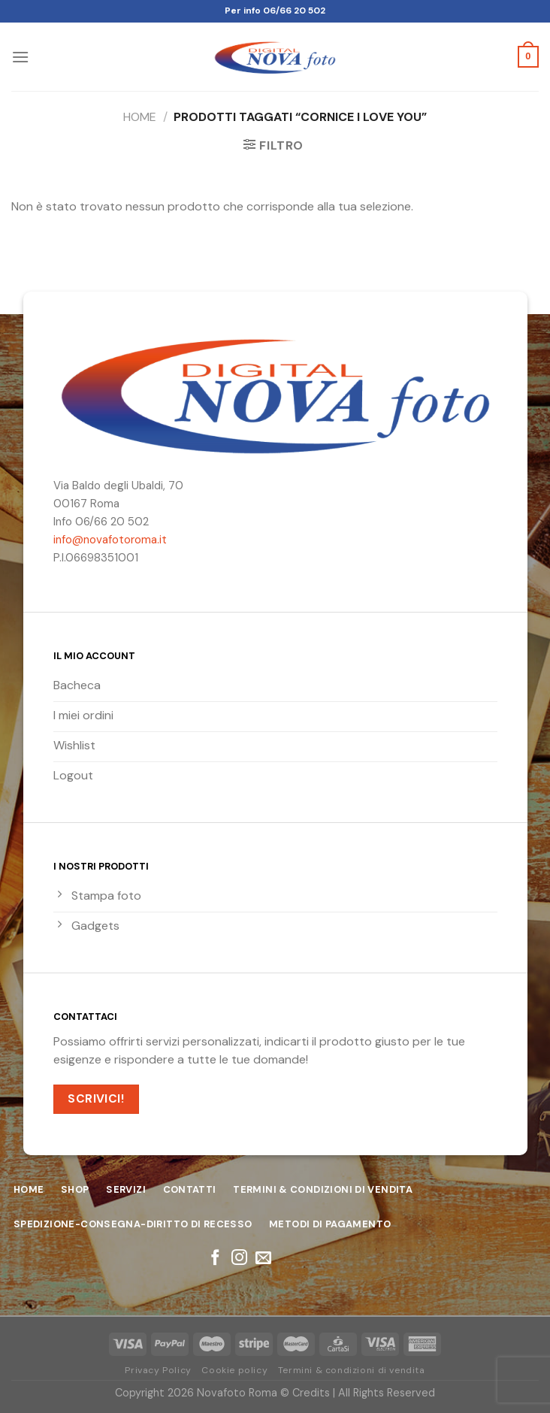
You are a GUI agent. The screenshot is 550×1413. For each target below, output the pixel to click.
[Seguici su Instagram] (239, 1258)
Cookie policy (234, 1370)
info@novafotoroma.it (110, 539)
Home (139, 117)
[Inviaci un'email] (263, 1258)
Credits (311, 1392)
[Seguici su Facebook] (215, 1258)
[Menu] (20, 56)
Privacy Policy (158, 1370)
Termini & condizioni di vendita (351, 1370)
